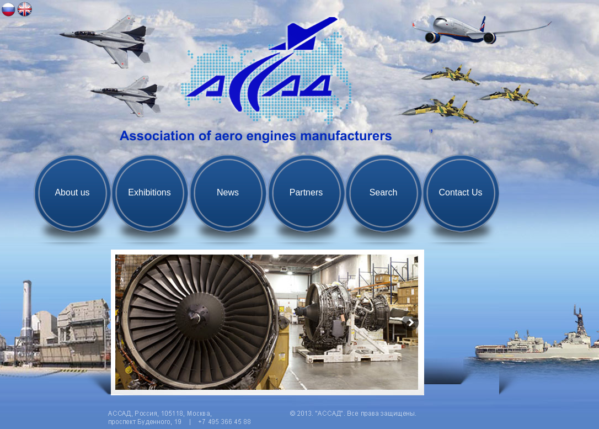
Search (384, 192)
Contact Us (460, 192)
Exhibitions (149, 192)
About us (72, 192)
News (228, 192)
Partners (306, 192)
